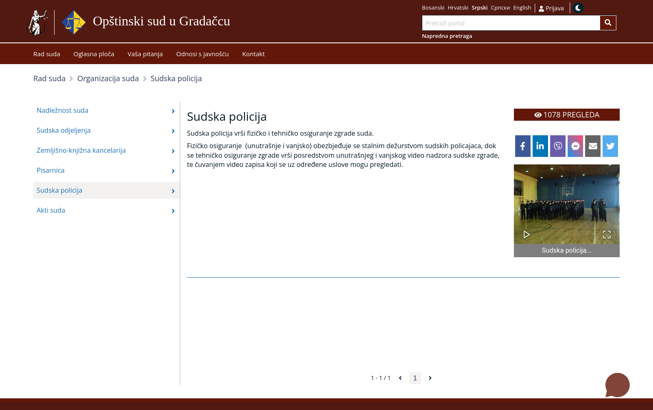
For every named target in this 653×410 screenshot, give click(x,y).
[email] (593, 146)
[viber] (558, 146)
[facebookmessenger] (575, 146)
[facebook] (523, 146)
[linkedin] (540, 146)
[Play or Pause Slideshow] (527, 230)
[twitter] (610, 146)
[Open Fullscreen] (607, 230)
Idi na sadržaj (250, 22)
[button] (567, 204)
